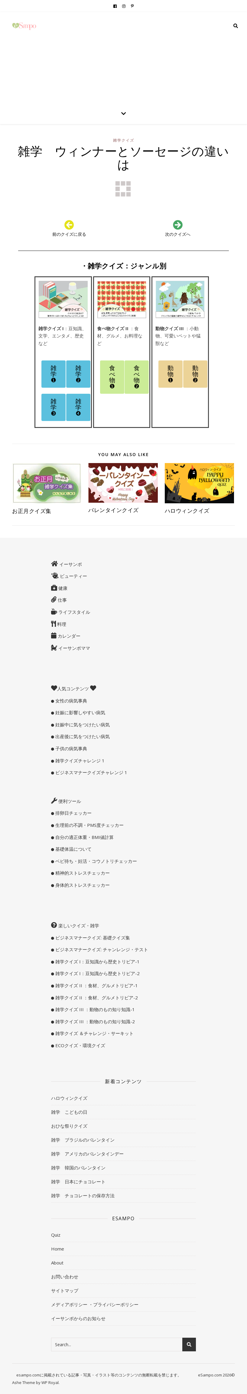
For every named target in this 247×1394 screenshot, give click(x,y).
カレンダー (68, 636)
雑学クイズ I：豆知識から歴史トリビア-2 (97, 973)
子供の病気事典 (70, 748)
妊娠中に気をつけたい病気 (82, 725)
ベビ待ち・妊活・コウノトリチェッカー (95, 861)
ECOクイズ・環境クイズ (79, 1045)
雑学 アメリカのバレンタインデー (87, 1154)
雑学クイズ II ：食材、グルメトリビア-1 (96, 985)
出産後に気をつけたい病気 (82, 736)
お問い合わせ (64, 1277)
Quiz (55, 1235)
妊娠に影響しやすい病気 (79, 712)
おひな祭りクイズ (69, 1126)
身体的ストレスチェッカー (82, 885)
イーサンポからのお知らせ (78, 1318)
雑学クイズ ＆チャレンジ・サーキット (94, 1033)
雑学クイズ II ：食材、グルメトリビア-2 (96, 998)
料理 (61, 624)
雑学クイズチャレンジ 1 (79, 761)
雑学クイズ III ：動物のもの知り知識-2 (94, 1021)
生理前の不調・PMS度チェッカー (89, 825)
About (57, 1263)
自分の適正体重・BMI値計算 (84, 837)
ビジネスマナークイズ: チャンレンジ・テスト (101, 949)
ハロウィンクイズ (187, 510)
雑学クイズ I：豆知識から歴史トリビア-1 (97, 961)
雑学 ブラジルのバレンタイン (83, 1140)
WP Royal (50, 1382)
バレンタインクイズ (113, 510)
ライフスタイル (73, 612)
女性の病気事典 (70, 701)
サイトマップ (64, 1290)
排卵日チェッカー (73, 813)
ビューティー (73, 576)
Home (57, 1249)
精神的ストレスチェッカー (82, 873)
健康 (62, 588)
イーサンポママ (73, 648)
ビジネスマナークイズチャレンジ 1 (90, 772)
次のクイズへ (177, 234)
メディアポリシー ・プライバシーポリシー (94, 1304)
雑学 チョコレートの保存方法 (83, 1195)
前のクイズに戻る (69, 234)
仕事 (62, 600)
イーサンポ (70, 564)
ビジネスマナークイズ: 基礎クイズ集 (92, 938)
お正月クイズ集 (34, 511)
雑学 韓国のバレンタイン (78, 1168)
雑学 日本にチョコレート (78, 1182)
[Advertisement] (123, 57)
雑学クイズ (123, 140)
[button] (53, 374)
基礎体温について (73, 849)
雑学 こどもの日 (69, 1112)
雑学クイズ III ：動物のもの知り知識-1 (94, 1009)
